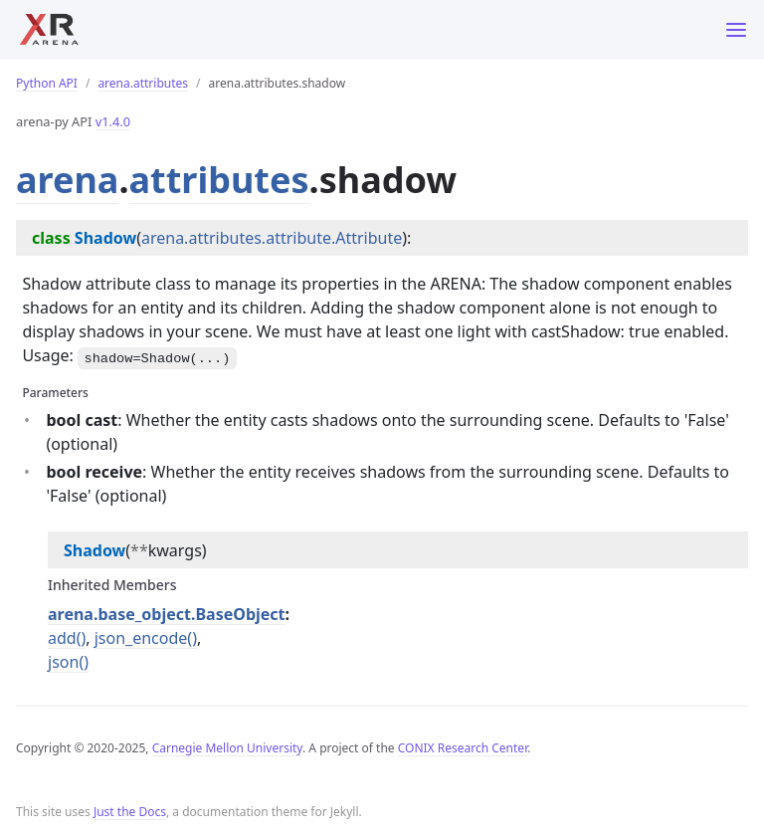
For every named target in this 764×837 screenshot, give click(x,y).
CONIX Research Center (462, 747)
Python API (47, 83)
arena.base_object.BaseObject (167, 614)
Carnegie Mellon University (227, 747)
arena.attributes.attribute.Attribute (271, 238)
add (62, 638)
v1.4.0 (113, 121)
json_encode (141, 638)
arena (67, 179)
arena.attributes (142, 83)
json (63, 662)
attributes (219, 179)
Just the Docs (130, 811)
